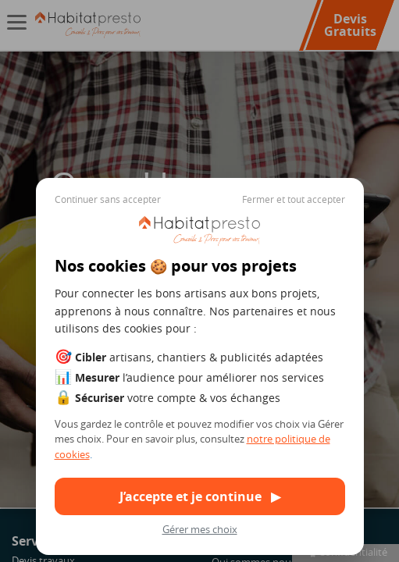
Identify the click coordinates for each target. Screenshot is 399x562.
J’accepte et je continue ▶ (199, 496)
